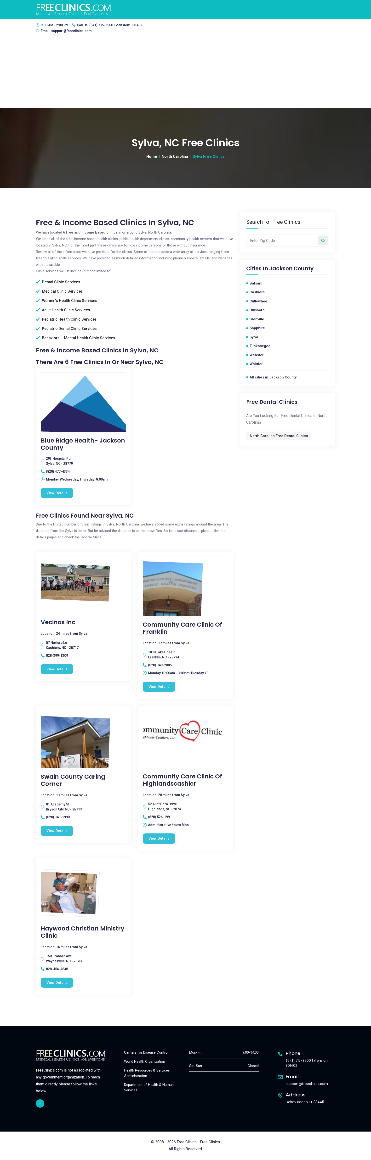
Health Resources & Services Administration (147, 1073)
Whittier (256, 364)
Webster (257, 355)
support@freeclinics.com (71, 31)
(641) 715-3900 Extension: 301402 (115, 25)
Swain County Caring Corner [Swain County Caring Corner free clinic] (73, 780)
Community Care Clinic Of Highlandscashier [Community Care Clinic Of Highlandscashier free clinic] (182, 780)
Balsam (256, 283)
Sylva (254, 337)
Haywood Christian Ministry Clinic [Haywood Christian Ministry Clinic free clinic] (82, 932)
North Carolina (175, 156)
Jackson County (291, 269)
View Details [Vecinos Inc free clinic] (57, 669)
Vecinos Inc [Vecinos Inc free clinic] (58, 622)
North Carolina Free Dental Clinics (279, 436)
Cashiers (257, 292)
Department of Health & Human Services (149, 1088)
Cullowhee (258, 301)
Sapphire (257, 328)
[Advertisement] (185, 72)
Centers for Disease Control (146, 1053)
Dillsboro (257, 310)
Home (151, 156)
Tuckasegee (260, 346)
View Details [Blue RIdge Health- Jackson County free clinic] (57, 493)
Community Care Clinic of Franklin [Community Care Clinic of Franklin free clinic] (182, 628)
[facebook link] (40, 1104)
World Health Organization (144, 1061)
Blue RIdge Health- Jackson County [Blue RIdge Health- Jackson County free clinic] (83, 444)
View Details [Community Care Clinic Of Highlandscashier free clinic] (159, 839)
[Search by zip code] (323, 240)
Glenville (257, 319)
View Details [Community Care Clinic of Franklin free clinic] (159, 686)
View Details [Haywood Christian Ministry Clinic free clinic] (57, 982)
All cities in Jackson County (273, 377)
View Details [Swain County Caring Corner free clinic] (57, 831)
